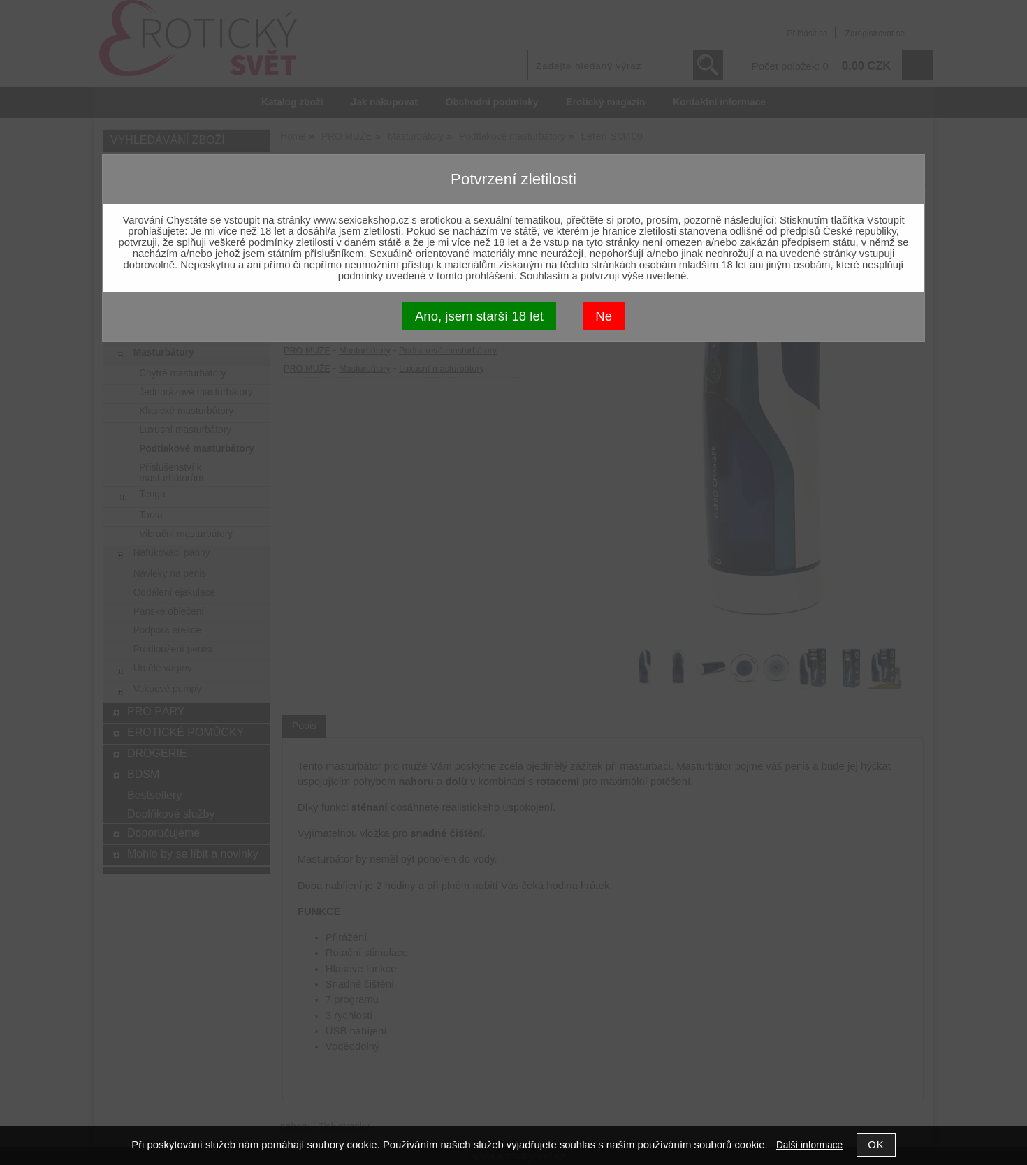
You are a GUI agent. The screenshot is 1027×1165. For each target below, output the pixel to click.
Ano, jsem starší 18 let (479, 316)
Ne (603, 316)
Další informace (809, 1145)
